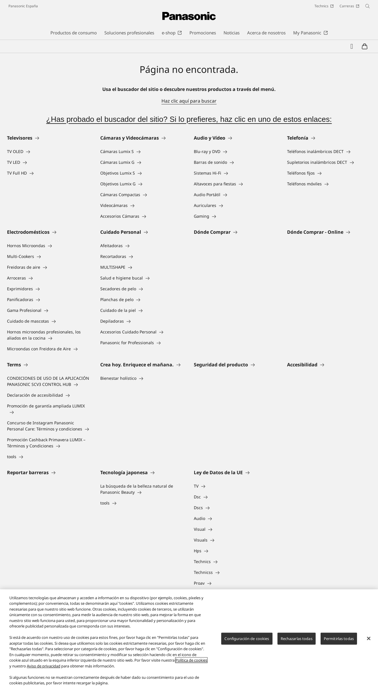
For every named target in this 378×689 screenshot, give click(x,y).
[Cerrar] (368, 638)
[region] (189, 639)
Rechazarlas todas (296, 638)
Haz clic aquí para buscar (189, 101)
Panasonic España (23, 5)
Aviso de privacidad (43, 666)
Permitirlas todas (339, 638)
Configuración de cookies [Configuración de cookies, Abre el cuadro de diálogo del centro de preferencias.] (246, 638)
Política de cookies (191, 660)
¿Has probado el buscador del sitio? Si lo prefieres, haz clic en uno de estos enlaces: (189, 119)
